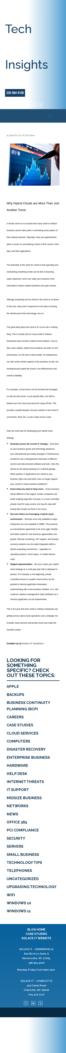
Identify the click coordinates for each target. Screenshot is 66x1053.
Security (16, 838)
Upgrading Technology (31, 887)
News (32, 135)
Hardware (17, 765)
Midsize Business (24, 798)
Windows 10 (19, 903)
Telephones (19, 870)
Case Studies (20, 725)
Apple (13, 686)
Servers (15, 846)
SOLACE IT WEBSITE (36, 938)
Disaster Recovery (26, 749)
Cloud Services (22, 733)
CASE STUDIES (36, 934)
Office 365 (17, 822)
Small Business (23, 854)
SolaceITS (13, 135)
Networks (17, 806)
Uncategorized (23, 879)
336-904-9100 (15, 93)
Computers (18, 741)
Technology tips (24, 862)
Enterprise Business (28, 757)
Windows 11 (19, 911)
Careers (15, 717)
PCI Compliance (23, 830)
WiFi (11, 895)
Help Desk (17, 773)
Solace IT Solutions (33, 643)
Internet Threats (25, 781)
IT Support (18, 789)
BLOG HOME (36, 929)
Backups (15, 694)
